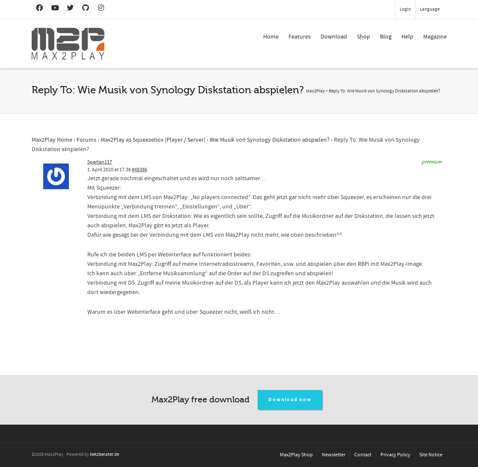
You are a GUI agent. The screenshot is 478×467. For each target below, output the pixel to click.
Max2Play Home (52, 140)
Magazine (435, 37)
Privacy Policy (395, 455)
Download (334, 37)
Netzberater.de (104, 455)
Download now (290, 399)
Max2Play (315, 91)
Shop (363, 37)
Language (429, 9)
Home (271, 37)
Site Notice (430, 455)
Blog (386, 37)
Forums (86, 140)
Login (405, 9)
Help (407, 37)
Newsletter (333, 455)
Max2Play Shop (296, 455)
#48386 (139, 170)
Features (299, 37)
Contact (362, 455)
